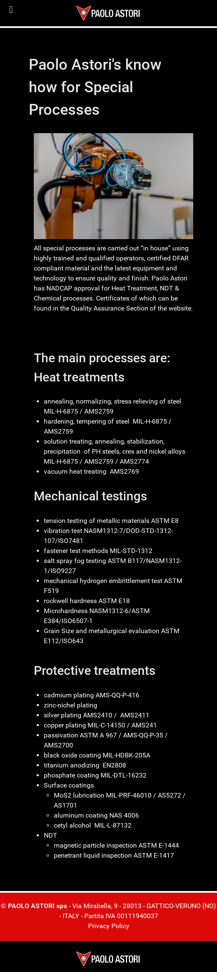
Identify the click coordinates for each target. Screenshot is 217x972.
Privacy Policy (108, 926)
